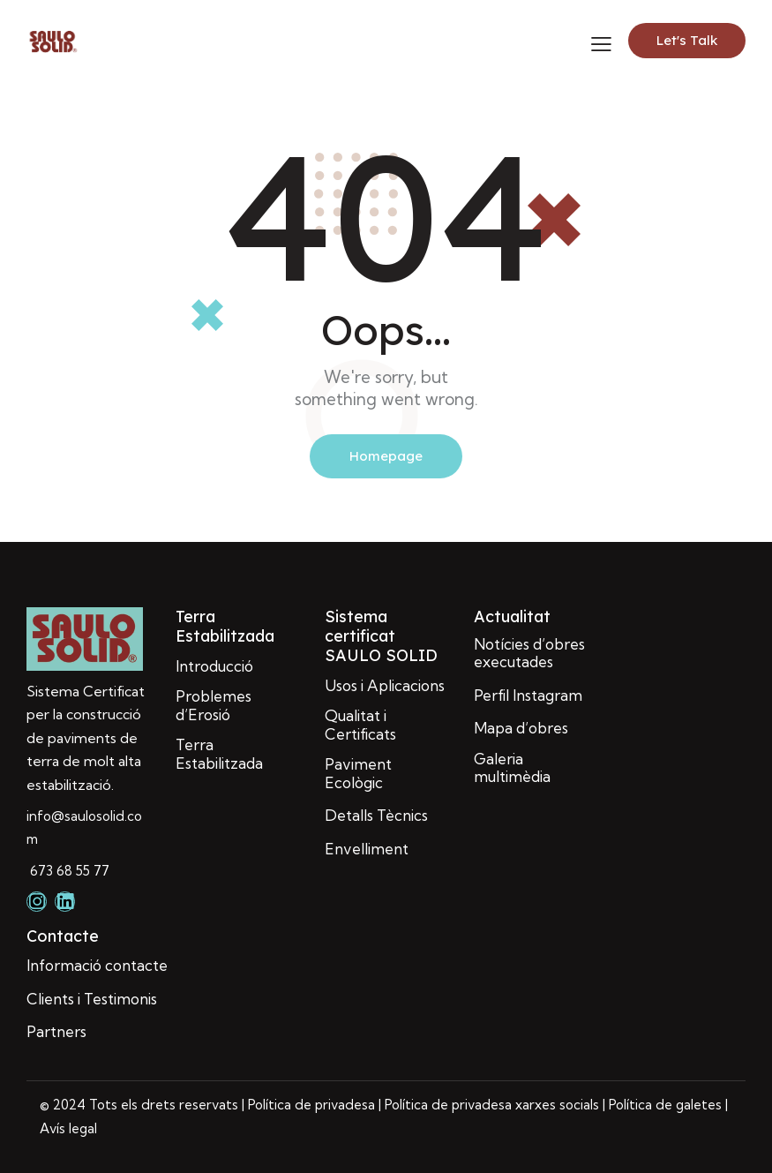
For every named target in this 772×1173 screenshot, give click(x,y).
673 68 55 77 (67, 870)
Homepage (386, 455)
